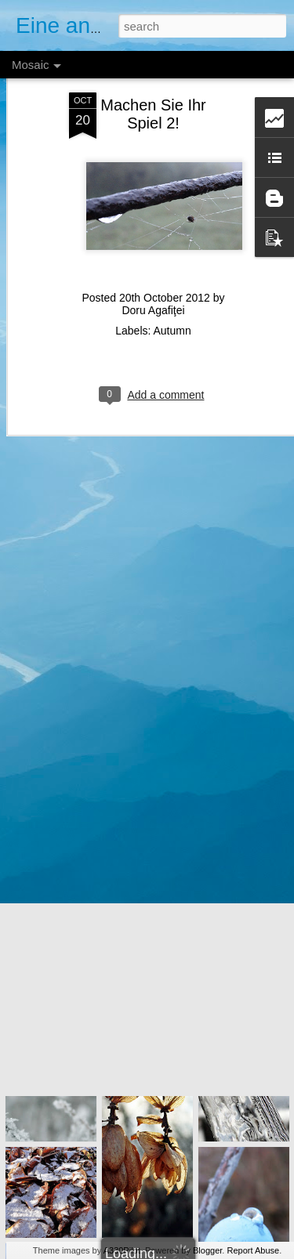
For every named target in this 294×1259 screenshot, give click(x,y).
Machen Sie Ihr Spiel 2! (153, 90)
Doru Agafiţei (153, 286)
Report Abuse (253, 1250)
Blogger (207, 1250)
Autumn (172, 307)
